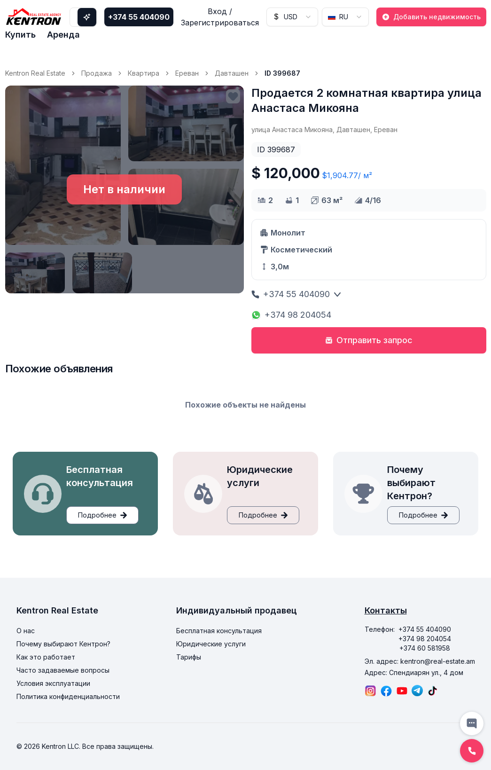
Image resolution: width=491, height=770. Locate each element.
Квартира (143, 73)
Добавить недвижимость (431, 17)
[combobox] (292, 17)
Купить (20, 34)
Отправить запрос (369, 340)
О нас (25, 631)
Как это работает (45, 657)
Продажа (96, 73)
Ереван (187, 73)
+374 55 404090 (139, 17)
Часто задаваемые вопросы (62, 670)
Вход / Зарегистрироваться (220, 17)
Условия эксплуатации (53, 683)
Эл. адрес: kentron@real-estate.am (420, 661)
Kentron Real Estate (35, 73)
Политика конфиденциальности (68, 696)
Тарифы (188, 657)
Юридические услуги (211, 644)
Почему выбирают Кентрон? (63, 644)
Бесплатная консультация (219, 631)
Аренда (63, 34)
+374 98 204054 (291, 315)
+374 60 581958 (424, 648)
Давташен (232, 73)
